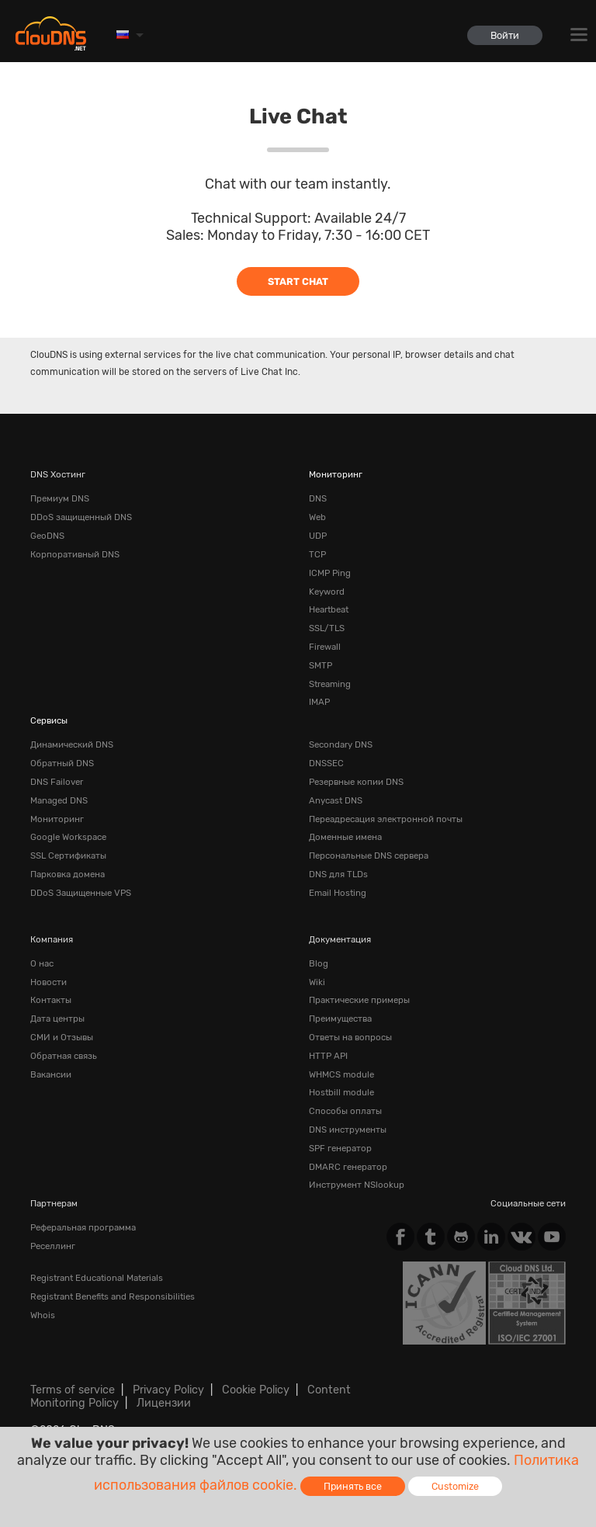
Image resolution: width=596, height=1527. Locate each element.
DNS (318, 498)
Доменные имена (345, 836)
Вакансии (50, 1074)
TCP (317, 554)
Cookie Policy (255, 1390)
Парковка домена (67, 874)
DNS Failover (56, 781)
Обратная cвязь (63, 1055)
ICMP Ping (330, 572)
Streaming (330, 683)
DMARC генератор (348, 1166)
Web (317, 517)
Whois (42, 1315)
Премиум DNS (59, 498)
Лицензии (164, 1403)
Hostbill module (341, 1092)
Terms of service (72, 1390)
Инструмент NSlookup (356, 1184)
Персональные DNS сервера (368, 855)
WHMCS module (341, 1074)
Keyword (327, 591)
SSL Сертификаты (68, 855)
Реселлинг (52, 1246)
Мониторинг (335, 474)
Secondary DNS (340, 744)
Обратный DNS (62, 763)
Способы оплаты (345, 1110)
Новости (48, 982)
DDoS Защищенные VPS (80, 892)
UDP (318, 535)
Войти (504, 35)
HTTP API (328, 1055)
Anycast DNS (335, 800)
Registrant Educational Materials (96, 1277)
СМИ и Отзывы (61, 1037)
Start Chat (298, 281)
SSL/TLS (327, 628)
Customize (455, 1486)
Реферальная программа (83, 1227)
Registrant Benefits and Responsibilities (112, 1296)
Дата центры (57, 1018)
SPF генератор (340, 1148)
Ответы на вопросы (350, 1037)
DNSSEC (326, 763)
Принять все (353, 1486)
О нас (42, 963)
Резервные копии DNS (356, 781)
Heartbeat (328, 609)
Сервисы (49, 720)
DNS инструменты (347, 1129)
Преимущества (340, 1018)
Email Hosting (337, 892)
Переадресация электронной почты (386, 819)
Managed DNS (59, 800)
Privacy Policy (168, 1390)
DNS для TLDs (338, 874)
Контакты (50, 999)
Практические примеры (359, 999)
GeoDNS (47, 535)
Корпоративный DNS (75, 554)
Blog (318, 963)
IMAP (319, 701)
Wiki (317, 982)
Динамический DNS (71, 744)
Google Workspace (68, 836)
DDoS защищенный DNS (81, 517)
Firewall (325, 646)
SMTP (320, 665)
